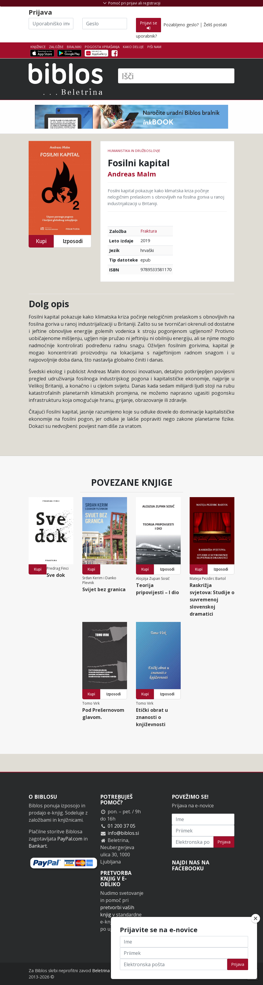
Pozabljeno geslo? (181, 24)
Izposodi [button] (73, 241)
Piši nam (154, 46)
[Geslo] (104, 23)
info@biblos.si (123, 833)
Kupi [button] (41, 241)
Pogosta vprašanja (102, 46)
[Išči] (176, 75)
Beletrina (101, 970)
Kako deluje (133, 46)
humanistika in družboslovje (134, 150)
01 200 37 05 (121, 826)
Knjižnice (38, 46)
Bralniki (74, 46)
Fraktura (148, 231)
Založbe (56, 46)
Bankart (38, 846)
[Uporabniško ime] (51, 23)
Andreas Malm (132, 173)
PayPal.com (69, 838)
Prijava (223, 842)
